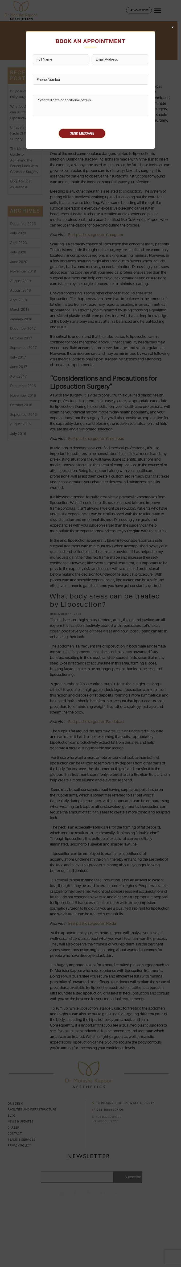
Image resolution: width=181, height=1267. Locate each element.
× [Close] (172, 27)
